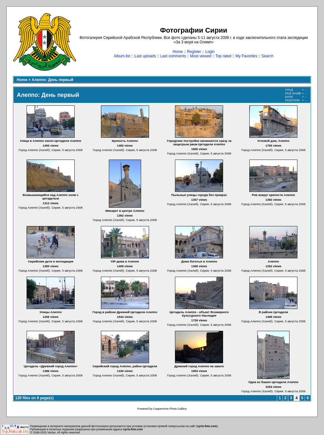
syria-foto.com (207, 426)
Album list (122, 56)
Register (194, 51)
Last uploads (145, 56)
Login (210, 51)
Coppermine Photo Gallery (170, 408)
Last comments (173, 56)
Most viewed (200, 56)
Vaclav (51, 432)
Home (178, 51)
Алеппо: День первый (52, 80)
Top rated (223, 56)
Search (267, 56)
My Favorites (246, 56)
